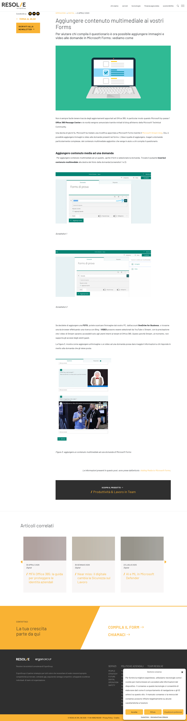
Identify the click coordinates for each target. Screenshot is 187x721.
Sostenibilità (168, 6)
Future (111, 676)
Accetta (134, 712)
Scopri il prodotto (112, 487)
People (111, 671)
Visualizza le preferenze (173, 712)
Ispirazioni (61, 13)
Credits (116, 718)
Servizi (125, 6)
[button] (182, 672)
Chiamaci (119, 634)
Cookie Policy (145, 717)
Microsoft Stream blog (152, 132)
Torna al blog (26, 19)
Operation (113, 682)
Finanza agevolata (151, 6)
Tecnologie (136, 6)
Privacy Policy (108, 718)
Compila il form (126, 627)
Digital (71, 13)
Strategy (112, 674)
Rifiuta (152, 712)
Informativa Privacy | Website (159, 717)
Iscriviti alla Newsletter (26, 27)
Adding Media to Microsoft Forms (155, 470)
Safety (111, 685)
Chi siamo (114, 6)
